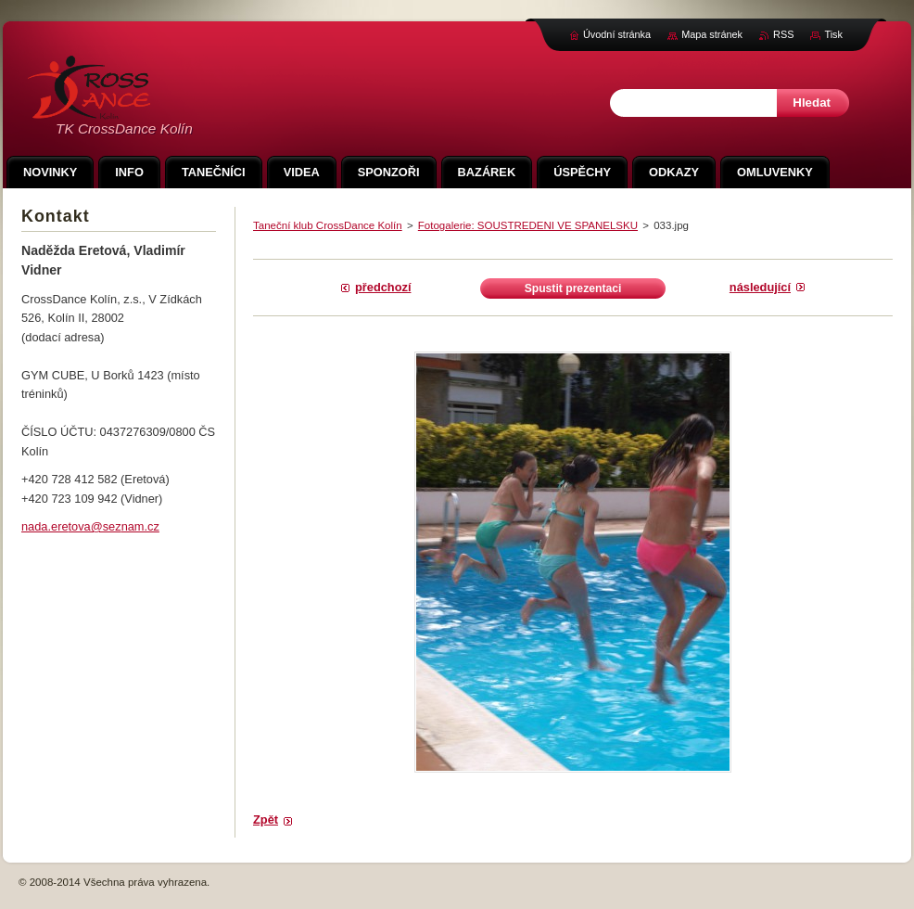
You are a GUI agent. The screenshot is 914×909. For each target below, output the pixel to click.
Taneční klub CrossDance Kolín (327, 225)
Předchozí (383, 287)
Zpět (265, 819)
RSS (783, 34)
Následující (760, 287)
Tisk (833, 34)
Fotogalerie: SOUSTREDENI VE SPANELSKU (528, 225)
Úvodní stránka (617, 34)
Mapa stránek (712, 34)
